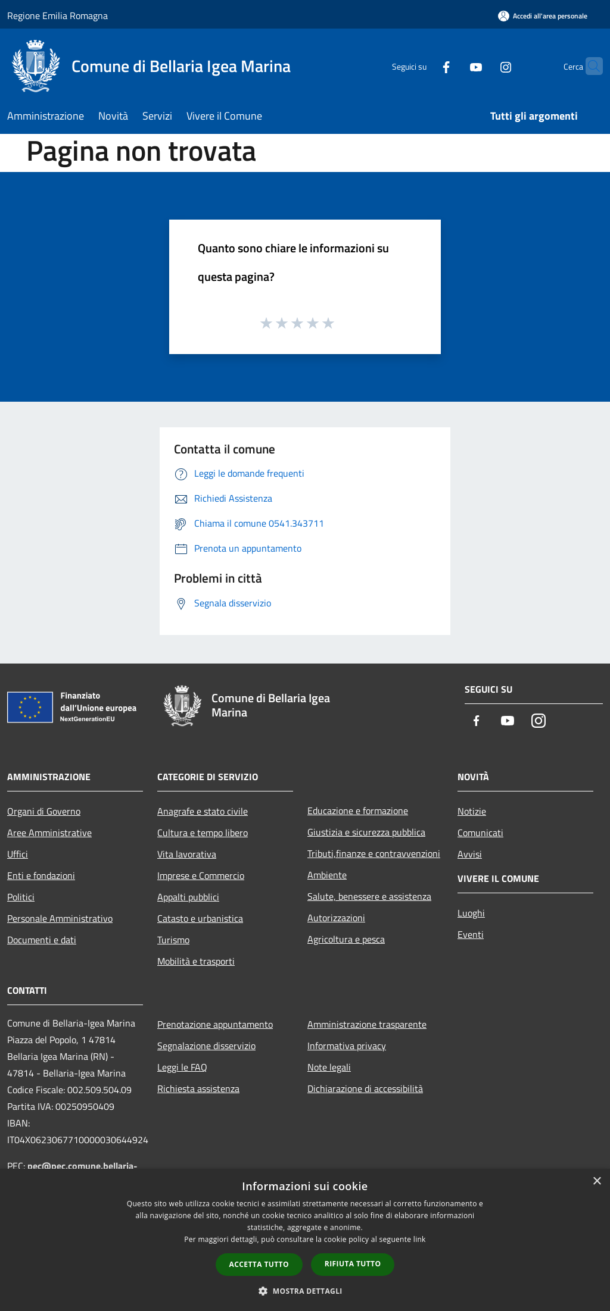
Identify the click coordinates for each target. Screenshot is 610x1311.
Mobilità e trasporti (196, 961)
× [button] (596, 1181)
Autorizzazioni (336, 917)
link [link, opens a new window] (419, 1239)
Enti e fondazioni (41, 875)
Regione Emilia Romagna (57, 15)
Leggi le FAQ (182, 1067)
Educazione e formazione (357, 810)
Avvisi (470, 854)
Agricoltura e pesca (346, 939)
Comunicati (480, 832)
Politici (21, 897)
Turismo (173, 940)
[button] (305, 1291)
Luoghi (471, 913)
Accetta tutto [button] (259, 1264)
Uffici (17, 854)
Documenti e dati (41, 940)
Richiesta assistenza (198, 1088)
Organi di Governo (43, 811)
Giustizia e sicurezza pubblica (366, 832)
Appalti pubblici (188, 897)
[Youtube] (453, 66)
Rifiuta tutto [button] (353, 1264)
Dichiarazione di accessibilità (365, 1088)
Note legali (329, 1067)
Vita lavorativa (186, 854)
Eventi (471, 934)
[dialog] (305, 1240)
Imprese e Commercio (200, 875)
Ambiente (327, 875)
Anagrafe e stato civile (202, 811)
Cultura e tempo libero (202, 832)
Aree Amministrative (49, 832)
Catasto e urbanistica (200, 918)
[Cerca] (588, 66)
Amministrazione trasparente (367, 1024)
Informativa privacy (346, 1045)
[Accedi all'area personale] (543, 16)
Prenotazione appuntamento (215, 1024)
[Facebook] (423, 66)
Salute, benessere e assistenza (369, 896)
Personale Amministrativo (60, 918)
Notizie (472, 811)
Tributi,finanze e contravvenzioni (373, 853)
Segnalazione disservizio (206, 1045)
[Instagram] (482, 66)
